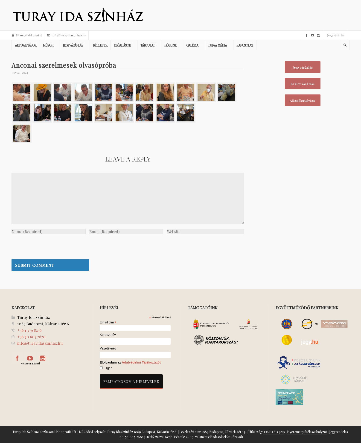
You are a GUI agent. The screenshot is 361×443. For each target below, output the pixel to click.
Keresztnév (108, 335)
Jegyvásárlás (336, 35)
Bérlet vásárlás (303, 84)
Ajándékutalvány (303, 101)
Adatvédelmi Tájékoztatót (141, 362)
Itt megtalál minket (27, 35)
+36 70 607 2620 (31, 336)
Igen (109, 368)
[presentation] (47, 246)
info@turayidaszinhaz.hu (66, 35)
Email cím (108, 322)
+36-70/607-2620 (130, 437)
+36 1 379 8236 (29, 330)
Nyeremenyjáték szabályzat (307, 432)
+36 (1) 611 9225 (274, 432)
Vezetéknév (108, 348)
